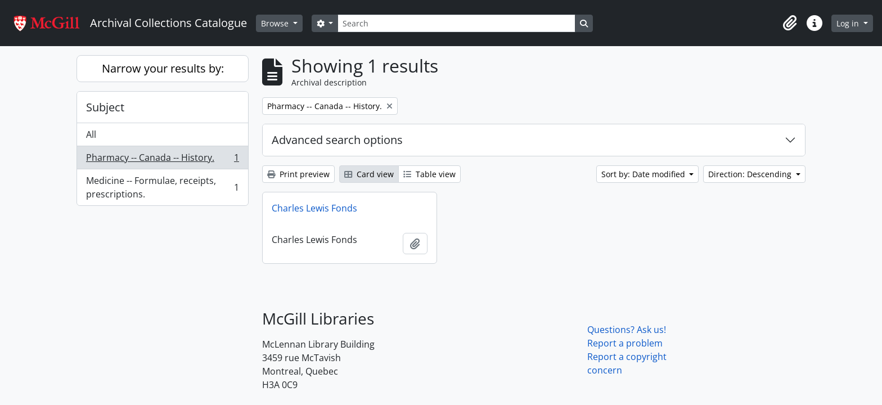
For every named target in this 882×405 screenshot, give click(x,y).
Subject (105, 107)
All (91, 134)
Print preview (298, 174)
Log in (848, 23)
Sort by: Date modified (644, 174)
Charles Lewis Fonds (314, 208)
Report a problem (625, 343)
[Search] (456, 23)
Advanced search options (337, 139)
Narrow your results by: (163, 68)
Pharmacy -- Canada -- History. (162, 160)
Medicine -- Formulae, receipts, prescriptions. (162, 187)
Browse (276, 23)
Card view (369, 174)
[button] (789, 23)
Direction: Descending (751, 174)
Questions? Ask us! (626, 329)
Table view (429, 174)
